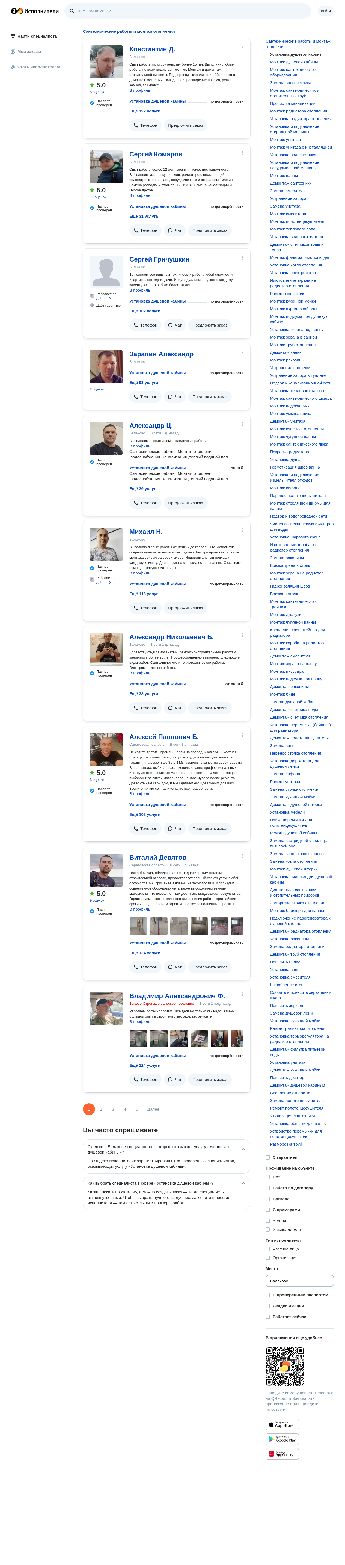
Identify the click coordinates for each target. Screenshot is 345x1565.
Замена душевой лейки (292, 1013)
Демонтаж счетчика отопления (299, 717)
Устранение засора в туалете (298, 375)
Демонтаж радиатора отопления (300, 931)
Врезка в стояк (284, 593)
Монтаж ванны (284, 175)
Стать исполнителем (35, 66)
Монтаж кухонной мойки (293, 301)
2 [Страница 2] (101, 1109)
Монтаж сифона (285, 487)
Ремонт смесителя (287, 293)
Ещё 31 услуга (143, 216)
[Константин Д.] (106, 61)
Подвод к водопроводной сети (298, 516)
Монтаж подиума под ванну (296, 679)
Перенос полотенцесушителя (298, 495)
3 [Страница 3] (113, 1109)
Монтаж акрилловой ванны (295, 308)
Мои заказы (26, 51)
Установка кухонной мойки (295, 1020)
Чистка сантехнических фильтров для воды (302, 526)
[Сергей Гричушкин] (106, 272)
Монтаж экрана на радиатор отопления (296, 576)
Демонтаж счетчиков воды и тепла (296, 247)
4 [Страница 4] (125, 1109)
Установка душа (285, 459)
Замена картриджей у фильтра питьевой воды (299, 843)
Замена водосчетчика (290, 82)
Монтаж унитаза (285, 139)
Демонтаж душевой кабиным (297, 1085)
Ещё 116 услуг (143, 593)
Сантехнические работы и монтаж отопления (298, 44)
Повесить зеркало (287, 1005)
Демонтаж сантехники (291, 183)
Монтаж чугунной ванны (293, 436)
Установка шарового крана (295, 537)
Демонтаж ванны (286, 352)
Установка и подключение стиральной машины (294, 129)
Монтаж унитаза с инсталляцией (301, 147)
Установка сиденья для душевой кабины (301, 879)
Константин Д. (152, 49)
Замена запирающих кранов (297, 853)
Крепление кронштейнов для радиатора (297, 632)
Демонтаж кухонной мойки (295, 1070)
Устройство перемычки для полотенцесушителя (296, 1134)
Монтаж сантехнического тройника (293, 604)
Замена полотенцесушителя (297, 1100)
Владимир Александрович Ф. (177, 996)
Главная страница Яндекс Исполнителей (35, 11)
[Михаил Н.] (106, 544)
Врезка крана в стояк (290, 565)
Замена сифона (285, 774)
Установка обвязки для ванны (298, 1123)
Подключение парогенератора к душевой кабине (300, 921)
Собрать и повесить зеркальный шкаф (301, 995)
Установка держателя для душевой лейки (294, 763)
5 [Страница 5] (137, 1109)
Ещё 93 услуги (143, 382)
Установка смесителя (290, 977)
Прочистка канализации (293, 103)
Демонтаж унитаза (287, 421)
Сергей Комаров (155, 154)
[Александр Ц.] (106, 438)
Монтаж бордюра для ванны (297, 910)
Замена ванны (283, 745)
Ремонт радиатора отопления (298, 1028)
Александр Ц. (151, 425)
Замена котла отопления (293, 861)
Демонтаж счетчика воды (294, 709)
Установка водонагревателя (296, 236)
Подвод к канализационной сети (300, 383)
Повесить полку (285, 961)
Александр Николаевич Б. (171, 637)
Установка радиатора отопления (301, 118)
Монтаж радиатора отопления (298, 111)
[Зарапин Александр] (106, 366)
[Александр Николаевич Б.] (106, 649)
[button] (145, 125)
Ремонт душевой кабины (293, 833)
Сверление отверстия (290, 1092)
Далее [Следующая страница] (153, 1109)
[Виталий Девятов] (106, 870)
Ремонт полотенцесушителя (296, 1108)
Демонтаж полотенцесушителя (299, 738)
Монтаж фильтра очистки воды (299, 257)
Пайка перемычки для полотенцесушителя (291, 822)
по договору (106, 296)
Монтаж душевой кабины (294, 62)
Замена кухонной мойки (292, 797)
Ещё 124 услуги (144, 952)
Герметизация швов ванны (295, 467)
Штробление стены (288, 984)
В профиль (139, 90)
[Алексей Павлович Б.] (106, 749)
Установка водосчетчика (293, 154)
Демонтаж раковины (289, 686)
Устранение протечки (290, 367)
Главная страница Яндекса (14, 11)
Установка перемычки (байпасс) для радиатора (300, 727)
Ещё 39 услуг (142, 488)
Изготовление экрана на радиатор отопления (293, 283)
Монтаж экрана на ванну (293, 663)
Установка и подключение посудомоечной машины (294, 165)
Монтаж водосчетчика (291, 406)
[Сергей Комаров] (106, 166)
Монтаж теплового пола (292, 229)
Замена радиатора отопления (298, 946)
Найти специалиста (34, 36)
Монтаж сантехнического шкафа (301, 398)
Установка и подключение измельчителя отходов (294, 477)
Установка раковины (289, 938)
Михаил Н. (146, 531)
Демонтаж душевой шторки (296, 804)
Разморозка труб (286, 1144)
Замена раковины (287, 557)
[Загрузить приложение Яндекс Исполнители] (300, 1366)
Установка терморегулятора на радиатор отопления (299, 1039)
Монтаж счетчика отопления (297, 428)
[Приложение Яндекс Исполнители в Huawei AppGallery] (282, 1454)
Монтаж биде (282, 694)
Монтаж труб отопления (293, 344)
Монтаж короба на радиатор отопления (297, 646)
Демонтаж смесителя (290, 656)
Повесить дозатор (287, 1077)
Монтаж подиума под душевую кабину (299, 319)
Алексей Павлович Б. (164, 736)
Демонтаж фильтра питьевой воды (297, 1052)
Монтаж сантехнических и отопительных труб (294, 93)
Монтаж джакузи (285, 614)
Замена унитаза (285, 206)
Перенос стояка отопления (295, 753)
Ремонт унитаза (285, 781)
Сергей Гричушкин (159, 259)
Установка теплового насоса (297, 390)
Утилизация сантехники (292, 1115)
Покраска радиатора (289, 451)
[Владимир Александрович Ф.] (106, 1008)
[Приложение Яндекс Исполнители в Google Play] (282, 1439)
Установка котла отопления (296, 265)
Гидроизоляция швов (290, 586)
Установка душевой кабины (157, 101)
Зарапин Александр (161, 354)
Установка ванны (286, 969)
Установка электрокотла (293, 272)
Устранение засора (288, 198)
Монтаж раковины (287, 360)
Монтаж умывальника (290, 413)
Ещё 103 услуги (144, 814)
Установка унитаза (287, 1062)
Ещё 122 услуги (144, 111)
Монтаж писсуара (286, 671)
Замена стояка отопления (294, 789)
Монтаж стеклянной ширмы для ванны (300, 506)
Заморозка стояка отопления (297, 902)
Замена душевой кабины (293, 701)
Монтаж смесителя (288, 213)
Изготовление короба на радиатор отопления (293, 547)
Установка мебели (287, 812)
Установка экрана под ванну (296, 329)
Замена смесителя (287, 190)
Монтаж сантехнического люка (299, 444)
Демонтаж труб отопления (295, 954)
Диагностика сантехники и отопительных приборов (294, 892)
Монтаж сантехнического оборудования (293, 72)
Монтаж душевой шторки (293, 869)
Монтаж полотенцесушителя (297, 221)
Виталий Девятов (157, 857)
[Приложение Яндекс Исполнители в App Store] (282, 1424)
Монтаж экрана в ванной (293, 337)
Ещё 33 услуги (143, 693)
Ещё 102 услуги (144, 311)
